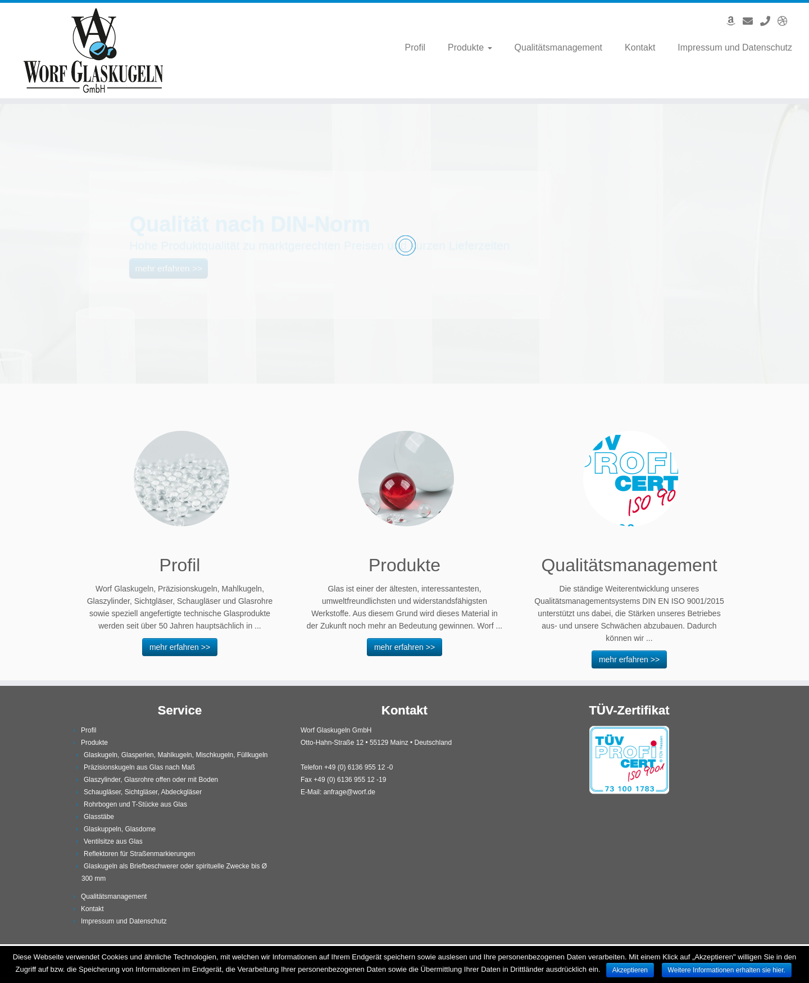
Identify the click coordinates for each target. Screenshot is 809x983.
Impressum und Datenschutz (735, 47)
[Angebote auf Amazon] (734, 21)
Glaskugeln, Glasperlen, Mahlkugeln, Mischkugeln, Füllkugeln (176, 755)
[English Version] (786, 21)
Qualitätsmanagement (559, 47)
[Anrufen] (769, 21)
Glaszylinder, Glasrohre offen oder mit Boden (151, 780)
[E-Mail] (751, 21)
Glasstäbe (99, 817)
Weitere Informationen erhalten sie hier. (726, 970)
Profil (415, 47)
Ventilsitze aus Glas (113, 841)
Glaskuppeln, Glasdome (120, 829)
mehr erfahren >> (179, 647)
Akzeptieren (630, 970)
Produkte (470, 47)
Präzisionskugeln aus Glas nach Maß (139, 767)
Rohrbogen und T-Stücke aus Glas (135, 804)
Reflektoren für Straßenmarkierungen (139, 854)
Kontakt (640, 47)
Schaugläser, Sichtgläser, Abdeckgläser (143, 792)
